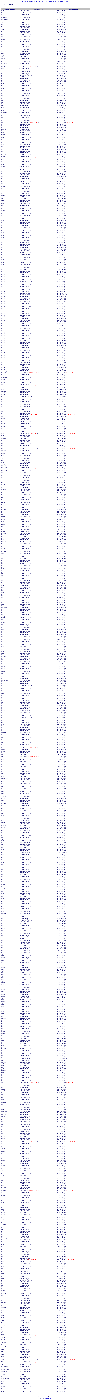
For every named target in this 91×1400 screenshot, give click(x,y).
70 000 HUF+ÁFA (24, 117)
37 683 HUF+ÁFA (24, 431)
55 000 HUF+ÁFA (24, 364)
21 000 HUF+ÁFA (61, 666)
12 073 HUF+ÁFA (24, 159)
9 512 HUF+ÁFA (23, 56)
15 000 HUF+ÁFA (61, 29)
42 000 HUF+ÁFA (24, 524)
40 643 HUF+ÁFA (24, 700)
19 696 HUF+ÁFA (24, 1236)
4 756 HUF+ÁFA (23, 198)
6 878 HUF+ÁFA (23, 49)
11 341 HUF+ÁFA (24, 1020)
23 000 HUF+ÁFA (24, 142)
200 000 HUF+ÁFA (24, 131)
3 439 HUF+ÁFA (33, 66)
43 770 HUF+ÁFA (24, 1131)
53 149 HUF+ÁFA (24, 443)
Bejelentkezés (33, 1)
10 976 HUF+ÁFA (24, 83)
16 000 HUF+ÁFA (24, 51)
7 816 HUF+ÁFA (23, 675)
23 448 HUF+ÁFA (24, 526)
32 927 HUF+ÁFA (24, 1057)
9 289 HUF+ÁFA (23, 1290)
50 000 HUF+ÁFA (61, 131)
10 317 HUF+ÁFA (24, 55)
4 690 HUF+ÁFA (23, 269)
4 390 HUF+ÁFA (23, 33)
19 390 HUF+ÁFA (24, 195)
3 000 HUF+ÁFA (61, 58)
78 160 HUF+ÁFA (61, 791)
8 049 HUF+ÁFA (23, 27)
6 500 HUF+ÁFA (23, 180)
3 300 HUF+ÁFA (23, 257)
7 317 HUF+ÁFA (23, 115)
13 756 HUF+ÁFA (24, 688)
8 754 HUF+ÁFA (23, 80)
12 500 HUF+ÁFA (24, 365)
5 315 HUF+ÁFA (23, 776)
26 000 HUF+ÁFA (24, 1033)
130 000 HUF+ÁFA (24, 626)
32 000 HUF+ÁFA (24, 242)
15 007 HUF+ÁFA (24, 487)
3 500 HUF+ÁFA (23, 1305)
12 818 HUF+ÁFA (24, 21)
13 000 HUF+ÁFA (24, 24)
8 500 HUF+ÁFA (61, 39)
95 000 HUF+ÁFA (24, 178)
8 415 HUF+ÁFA (23, 104)
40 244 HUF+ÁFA (24, 112)
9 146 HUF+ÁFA (23, 114)
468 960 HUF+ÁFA (24, 1253)
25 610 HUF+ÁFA (24, 614)
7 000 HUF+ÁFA (23, 17)
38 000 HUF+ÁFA (61, 278)
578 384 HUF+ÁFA (24, 1119)
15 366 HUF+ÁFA (24, 497)
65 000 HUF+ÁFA (24, 76)
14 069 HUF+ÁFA (24, 208)
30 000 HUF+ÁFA (61, 60)
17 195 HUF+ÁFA (24, 426)
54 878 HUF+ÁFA (24, 1221)
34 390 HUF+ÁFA (24, 14)
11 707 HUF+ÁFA (24, 158)
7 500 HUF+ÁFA (23, 61)
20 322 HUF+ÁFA (24, 589)
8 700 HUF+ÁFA (23, 442)
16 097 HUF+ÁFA (24, 1322)
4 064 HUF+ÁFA (23, 1297)
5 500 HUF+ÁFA (23, 171)
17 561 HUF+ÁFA (24, 1040)
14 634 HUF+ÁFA (24, 379)
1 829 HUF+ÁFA (32, 92)
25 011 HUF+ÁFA (24, 19)
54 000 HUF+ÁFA (61, 364)
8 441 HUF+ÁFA (23, 452)
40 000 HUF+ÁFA (24, 244)
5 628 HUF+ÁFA (23, 403)
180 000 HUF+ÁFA (24, 717)
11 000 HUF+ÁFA (24, 222)
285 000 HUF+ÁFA (24, 1058)
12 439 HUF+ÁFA (24, 599)
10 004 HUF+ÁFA (24, 66)
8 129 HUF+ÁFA (23, 93)
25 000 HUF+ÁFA (24, 90)
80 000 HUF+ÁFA (61, 75)
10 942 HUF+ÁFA (24, 119)
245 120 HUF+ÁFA (24, 920)
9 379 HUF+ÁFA (23, 175)
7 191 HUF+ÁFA (23, 136)
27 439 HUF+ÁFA (24, 53)
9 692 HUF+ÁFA (23, 36)
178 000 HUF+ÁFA (24, 937)
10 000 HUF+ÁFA (24, 44)
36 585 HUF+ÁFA (24, 22)
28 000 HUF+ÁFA (24, 26)
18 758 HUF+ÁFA (24, 173)
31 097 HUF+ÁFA (24, 447)
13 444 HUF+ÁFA (24, 416)
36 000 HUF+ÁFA (24, 239)
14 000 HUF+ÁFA (24, 58)
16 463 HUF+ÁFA (24, 1244)
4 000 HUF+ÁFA (23, 298)
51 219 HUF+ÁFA (24, 41)
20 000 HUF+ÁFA (24, 95)
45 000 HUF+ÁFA (24, 1332)
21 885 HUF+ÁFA (24, 70)
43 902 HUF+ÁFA (24, 68)
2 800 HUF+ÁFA (23, 411)
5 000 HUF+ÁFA (23, 65)
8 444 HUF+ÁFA (23, 1292)
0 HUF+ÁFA (22, 1271)
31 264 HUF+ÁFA (24, 43)
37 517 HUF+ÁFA (24, 107)
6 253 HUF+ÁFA (23, 1085)
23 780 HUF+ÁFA (24, 834)
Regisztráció (41, 1)
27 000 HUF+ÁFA (24, 311)
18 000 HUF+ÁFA (24, 337)
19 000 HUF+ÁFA (24, 440)
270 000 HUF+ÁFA (24, 281)
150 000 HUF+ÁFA (24, 71)
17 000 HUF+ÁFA (24, 185)
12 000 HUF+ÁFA (24, 88)
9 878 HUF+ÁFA (23, 516)
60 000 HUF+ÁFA (24, 60)
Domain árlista (59, 1)
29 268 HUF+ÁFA (24, 161)
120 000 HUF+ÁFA (24, 294)
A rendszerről (25, 1)
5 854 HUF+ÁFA (23, 480)
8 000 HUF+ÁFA (23, 141)
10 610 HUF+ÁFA (24, 1143)
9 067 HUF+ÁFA (23, 550)
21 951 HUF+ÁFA (24, 31)
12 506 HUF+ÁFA (24, 63)
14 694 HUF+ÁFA (24, 147)
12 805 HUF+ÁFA (24, 16)
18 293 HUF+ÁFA (24, 12)
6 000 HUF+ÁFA (23, 39)
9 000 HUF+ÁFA (23, 425)
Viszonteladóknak (49, 1)
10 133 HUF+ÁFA (24, 731)
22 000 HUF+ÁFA (24, 266)
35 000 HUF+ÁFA (24, 29)
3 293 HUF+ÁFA (23, 87)
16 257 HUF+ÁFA (24, 1202)
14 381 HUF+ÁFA (24, 837)
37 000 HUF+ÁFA (24, 666)
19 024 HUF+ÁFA (24, 163)
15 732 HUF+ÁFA (24, 499)
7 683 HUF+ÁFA (23, 1045)
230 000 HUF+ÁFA (62, 281)
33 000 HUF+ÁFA (24, 34)
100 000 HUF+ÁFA (24, 75)
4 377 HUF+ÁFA (23, 754)
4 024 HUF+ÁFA (32, 122)
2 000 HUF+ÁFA (23, 11)
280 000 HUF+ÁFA (24, 852)
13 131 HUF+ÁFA (24, 181)
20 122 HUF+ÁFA (24, 156)
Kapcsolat (66, 1)
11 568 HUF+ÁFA (24, 100)
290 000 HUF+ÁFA (24, 1280)
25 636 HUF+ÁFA (24, 575)
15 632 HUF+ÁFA (61, 208)
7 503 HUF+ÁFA (23, 372)
